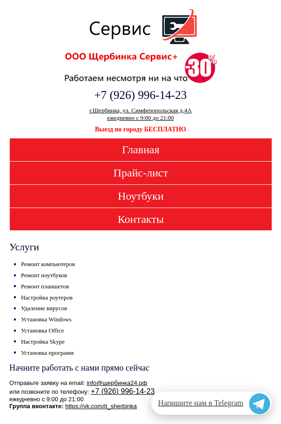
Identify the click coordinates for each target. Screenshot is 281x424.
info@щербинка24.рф (117, 382)
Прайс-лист (141, 173)
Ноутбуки (141, 196)
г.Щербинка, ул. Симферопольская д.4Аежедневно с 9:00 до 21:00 (140, 114)
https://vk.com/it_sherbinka (101, 406)
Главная (141, 150)
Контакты (141, 219)
